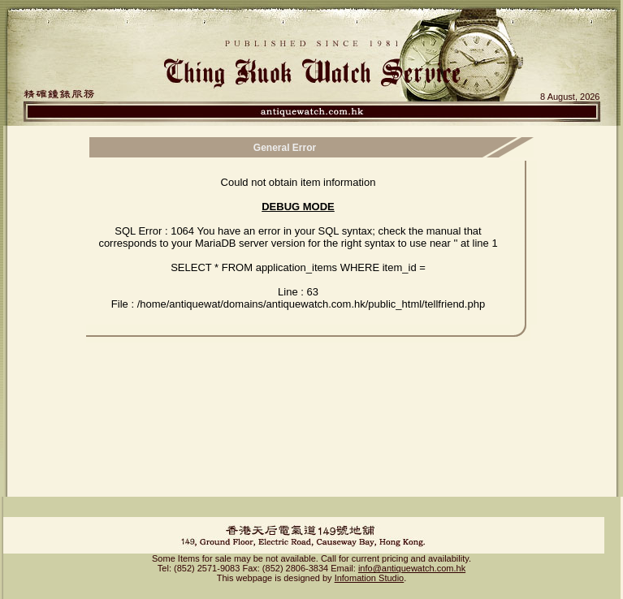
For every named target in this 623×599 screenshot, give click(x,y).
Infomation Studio (370, 578)
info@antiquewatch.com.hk (411, 568)
